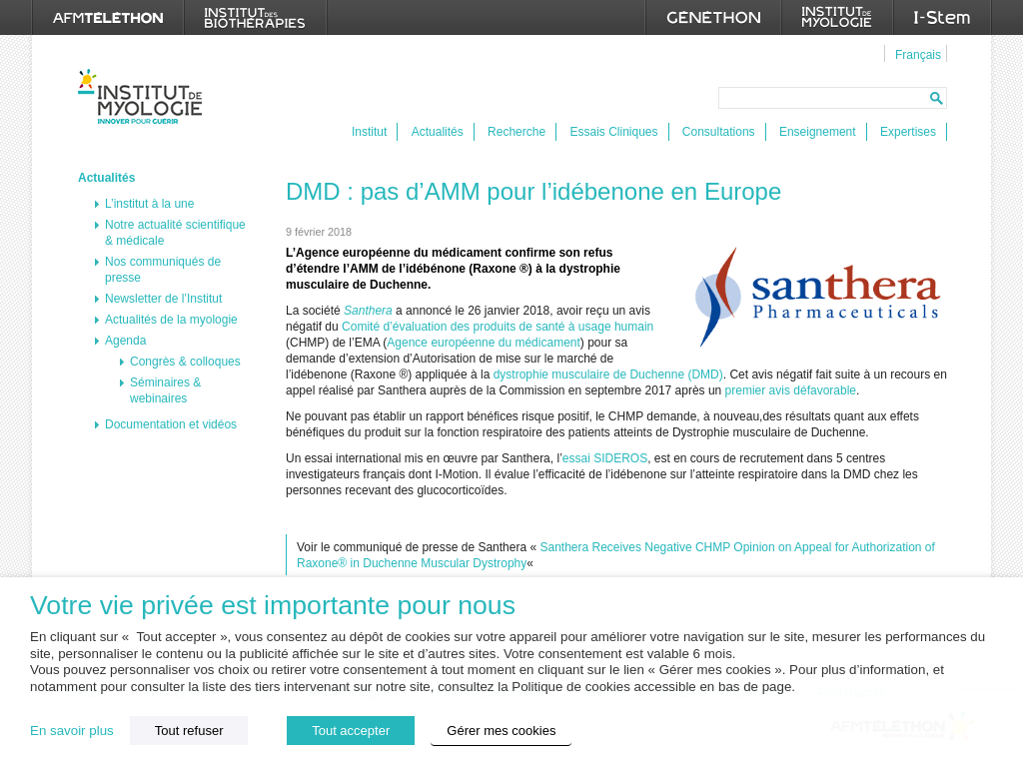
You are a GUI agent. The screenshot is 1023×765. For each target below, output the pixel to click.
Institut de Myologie (144, 96)
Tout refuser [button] (189, 730)
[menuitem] (915, 54)
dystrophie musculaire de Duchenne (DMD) (608, 375)
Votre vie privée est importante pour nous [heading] (272, 605)
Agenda (125, 341)
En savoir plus (72, 730)
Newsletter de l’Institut (163, 299)
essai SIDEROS (604, 458)
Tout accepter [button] (351, 730)
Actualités (438, 132)
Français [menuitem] (918, 55)
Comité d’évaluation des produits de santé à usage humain (497, 327)
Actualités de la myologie (171, 320)
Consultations (718, 132)
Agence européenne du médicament (483, 343)
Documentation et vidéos (171, 424)
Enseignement (817, 132)
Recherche (516, 132)
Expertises (908, 132)
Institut (369, 132)
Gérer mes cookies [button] (501, 730)
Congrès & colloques (185, 362)
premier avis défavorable (790, 390)
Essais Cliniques (613, 132)
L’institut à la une (149, 204)
